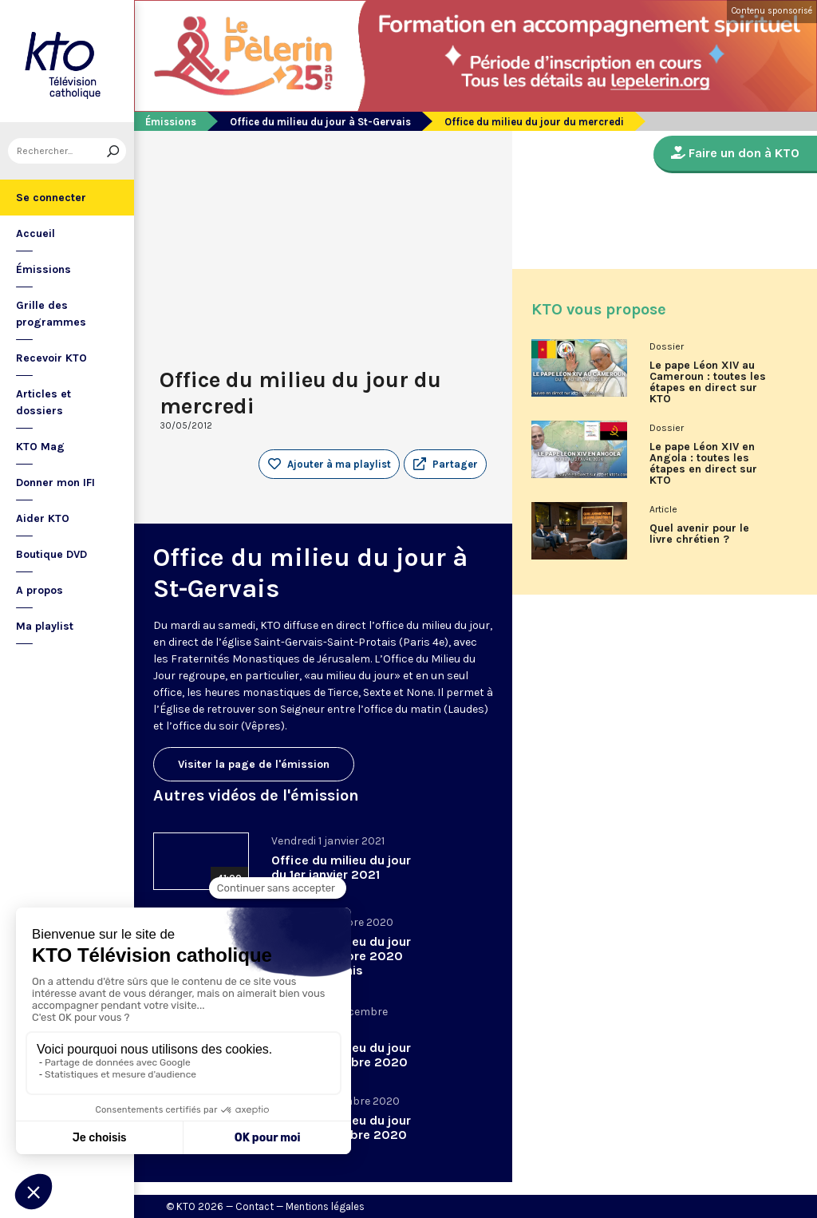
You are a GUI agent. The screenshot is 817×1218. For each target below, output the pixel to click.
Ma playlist (44, 626)
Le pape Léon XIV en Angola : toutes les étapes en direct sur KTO (703, 463)
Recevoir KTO (51, 358)
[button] (445, 464)
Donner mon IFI (55, 482)
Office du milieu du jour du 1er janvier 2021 (341, 867)
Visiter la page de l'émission (254, 764)
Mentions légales (325, 1206)
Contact (254, 1206)
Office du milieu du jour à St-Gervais (320, 122)
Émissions (43, 269)
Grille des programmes (51, 314)
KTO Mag (40, 446)
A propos (39, 590)
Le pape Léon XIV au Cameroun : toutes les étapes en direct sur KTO (707, 382)
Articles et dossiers (43, 402)
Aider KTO (42, 518)
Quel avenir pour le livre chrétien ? (699, 534)
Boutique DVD (51, 554)
